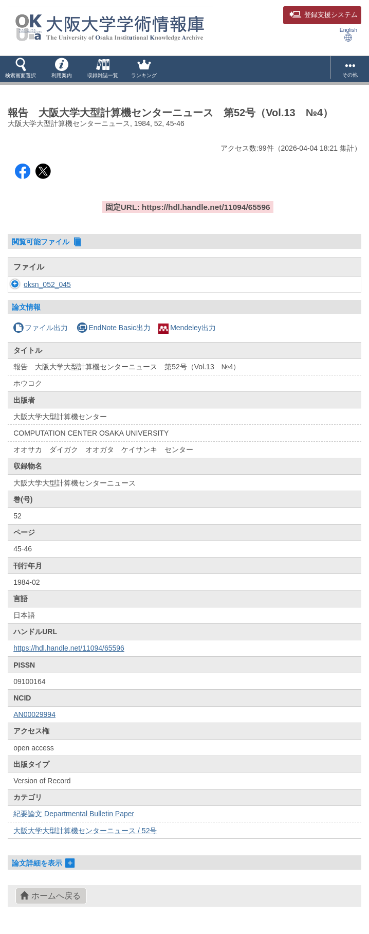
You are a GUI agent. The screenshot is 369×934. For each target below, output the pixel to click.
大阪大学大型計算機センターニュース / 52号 (85, 831)
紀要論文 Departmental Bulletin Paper (73, 814)
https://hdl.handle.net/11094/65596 (68, 648)
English (348, 34)
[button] (20, 69)
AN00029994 (34, 714)
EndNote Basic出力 (114, 328)
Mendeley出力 (187, 328)
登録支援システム (323, 15)
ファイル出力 (40, 328)
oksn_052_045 (47, 284)
